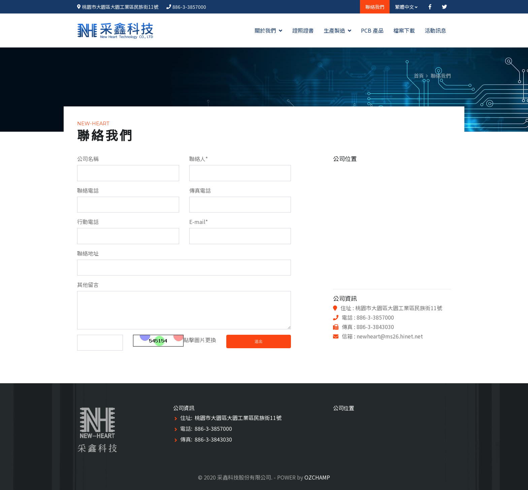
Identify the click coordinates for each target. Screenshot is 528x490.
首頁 (419, 75)
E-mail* (198, 221)
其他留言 (88, 284)
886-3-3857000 (189, 6)
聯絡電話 (88, 190)
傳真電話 (200, 190)
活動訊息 (435, 30)
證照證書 (303, 30)
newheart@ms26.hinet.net (390, 336)
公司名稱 (88, 158)
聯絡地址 (88, 253)
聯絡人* (198, 158)
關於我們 (268, 30)
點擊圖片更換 (174, 340)
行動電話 (88, 221)
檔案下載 (404, 30)
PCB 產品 (372, 30)
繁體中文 (406, 6)
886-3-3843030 (213, 439)
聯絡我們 (374, 6)
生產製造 (337, 30)
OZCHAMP (317, 477)
